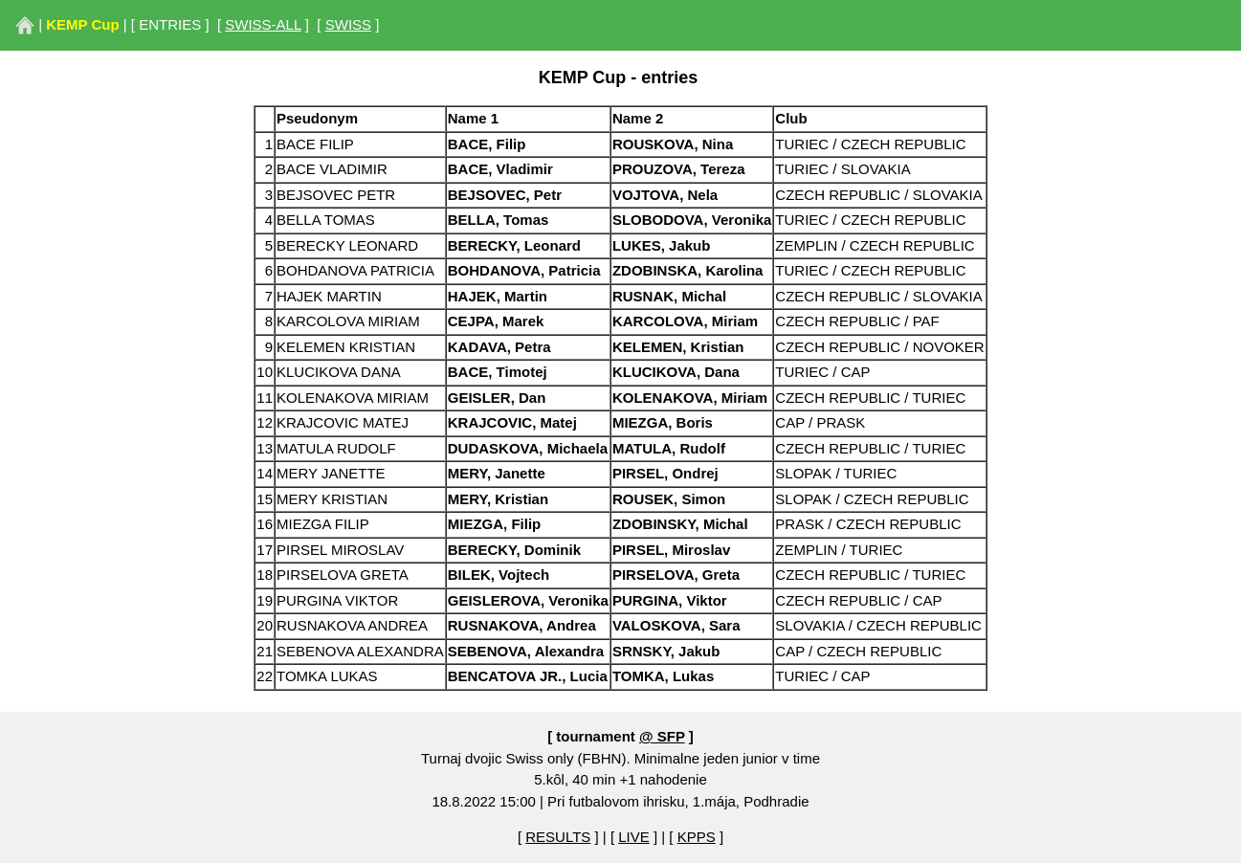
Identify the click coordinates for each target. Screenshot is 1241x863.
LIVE (634, 837)
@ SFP (662, 736)
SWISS (348, 24)
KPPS (696, 837)
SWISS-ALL (262, 24)
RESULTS (557, 837)
